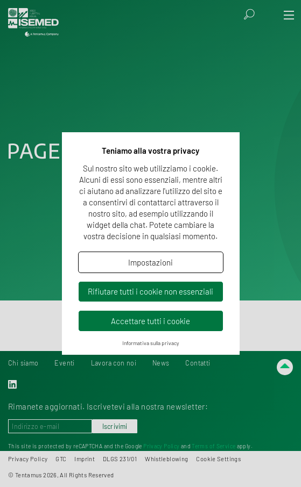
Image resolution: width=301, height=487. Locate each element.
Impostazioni (150, 262)
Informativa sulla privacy (150, 343)
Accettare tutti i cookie (150, 321)
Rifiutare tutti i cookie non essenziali (150, 291)
